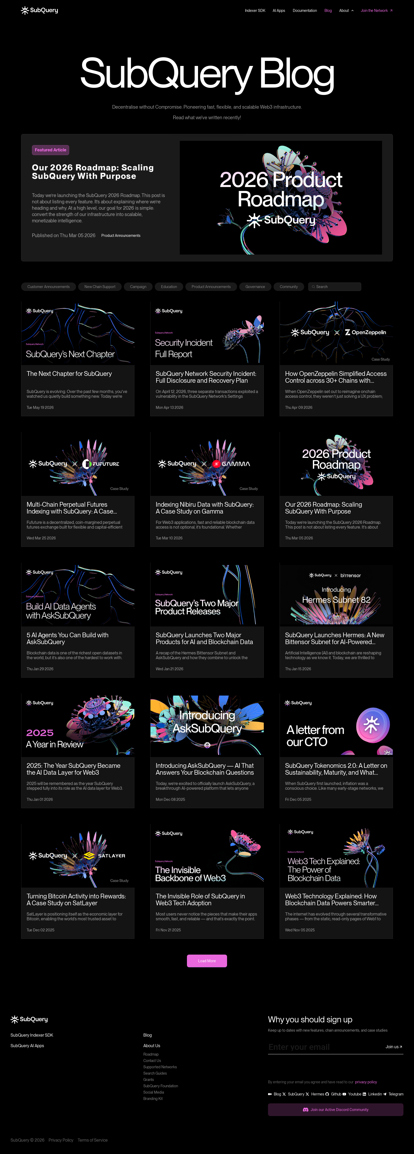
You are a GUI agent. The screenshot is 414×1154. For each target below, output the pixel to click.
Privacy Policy (61, 1140)
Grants (148, 1080)
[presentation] (308, 1069)
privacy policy (366, 1082)
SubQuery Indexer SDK (32, 1035)
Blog (147, 1035)
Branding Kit (153, 1098)
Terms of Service (93, 1140)
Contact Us (152, 1061)
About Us (151, 1045)
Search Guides (155, 1073)
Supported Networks (160, 1067)
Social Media (153, 1092)
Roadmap (151, 1054)
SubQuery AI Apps (27, 1045)
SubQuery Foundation (160, 1086)
